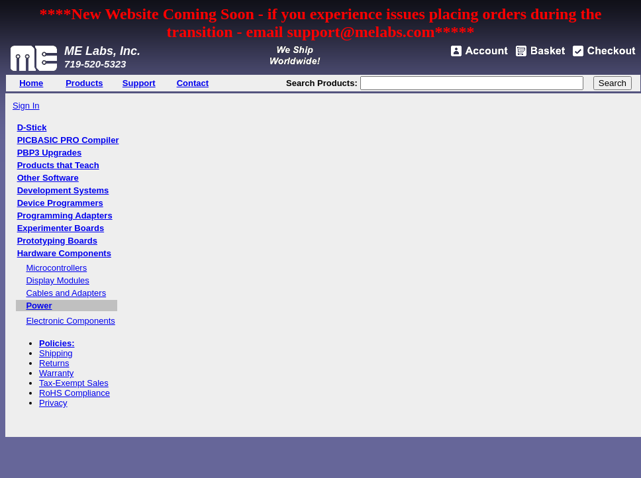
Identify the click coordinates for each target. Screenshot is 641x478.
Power (39, 306)
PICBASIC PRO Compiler (68, 140)
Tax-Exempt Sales (74, 383)
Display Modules (57, 280)
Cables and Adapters (66, 293)
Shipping (56, 353)
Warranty (56, 373)
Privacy (53, 403)
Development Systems (63, 190)
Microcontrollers (56, 268)
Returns (54, 363)
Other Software (48, 178)
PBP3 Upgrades (49, 153)
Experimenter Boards (61, 228)
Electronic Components (70, 321)
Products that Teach (58, 165)
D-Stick (32, 127)
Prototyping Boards (57, 241)
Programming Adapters (65, 215)
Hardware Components (64, 253)
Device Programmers (60, 203)
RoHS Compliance (74, 393)
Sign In (26, 106)
